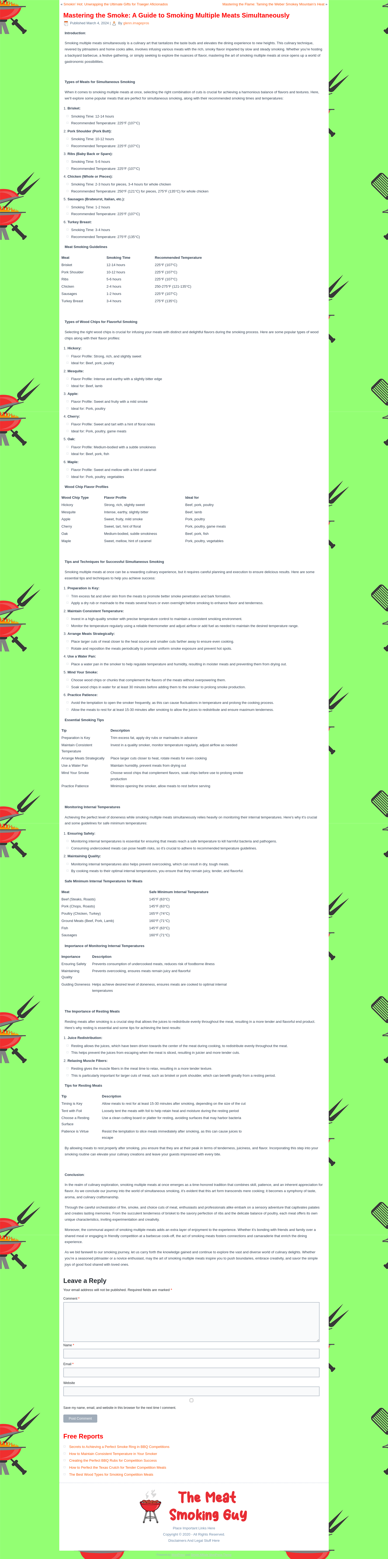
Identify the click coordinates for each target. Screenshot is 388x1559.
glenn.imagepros (136, 23)
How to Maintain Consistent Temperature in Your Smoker (113, 1454)
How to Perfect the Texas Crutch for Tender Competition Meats (117, 1467)
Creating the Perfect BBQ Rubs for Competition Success (113, 1460)
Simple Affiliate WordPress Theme (211, 1554)
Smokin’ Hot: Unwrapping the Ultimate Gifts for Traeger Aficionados (116, 4)
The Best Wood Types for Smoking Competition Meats (111, 1474)
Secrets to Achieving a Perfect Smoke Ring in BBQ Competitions (119, 1447)
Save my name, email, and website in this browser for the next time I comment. (119, 1408)
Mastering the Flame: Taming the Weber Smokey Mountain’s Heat (274, 4)
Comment (71, 1298)
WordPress (178, 1554)
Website (69, 1383)
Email (68, 1364)
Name (68, 1345)
